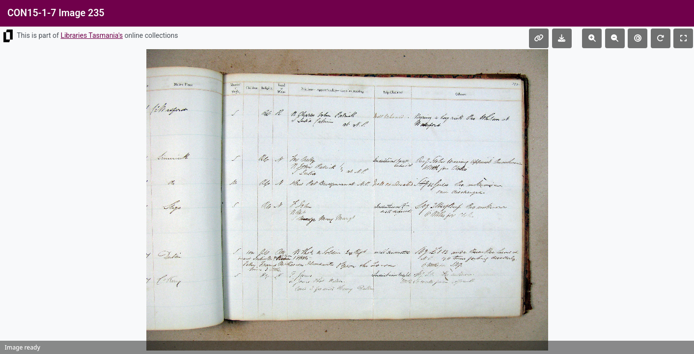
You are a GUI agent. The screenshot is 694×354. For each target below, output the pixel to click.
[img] (347, 200)
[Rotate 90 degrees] (660, 38)
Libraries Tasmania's (91, 35)
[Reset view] (637, 38)
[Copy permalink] (539, 38)
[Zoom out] (615, 38)
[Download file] (562, 38)
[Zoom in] (592, 38)
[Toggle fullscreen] (683, 38)
